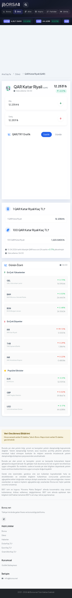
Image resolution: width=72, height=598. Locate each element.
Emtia (64, 12)
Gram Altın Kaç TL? (9, 552)
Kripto (39, 12)
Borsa (7, 12)
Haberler (5, 540)
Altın (28, 12)
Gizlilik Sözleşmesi (9, 565)
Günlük (58, 134)
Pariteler (51, 12)
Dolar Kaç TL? (7, 544)
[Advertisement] (36, 47)
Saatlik (46, 134)
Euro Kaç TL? (7, 548)
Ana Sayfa (6, 74)
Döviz (18, 12)
